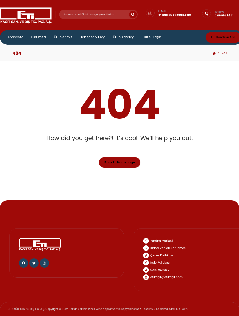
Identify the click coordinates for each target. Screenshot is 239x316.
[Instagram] (44, 263)
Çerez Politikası (158, 255)
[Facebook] (23, 263)
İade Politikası (156, 263)
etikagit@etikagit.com (163, 277)
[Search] (131, 14)
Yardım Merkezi (158, 241)
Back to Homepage (119, 162)
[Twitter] (34, 263)
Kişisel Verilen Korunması (164, 248)
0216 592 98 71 (156, 270)
